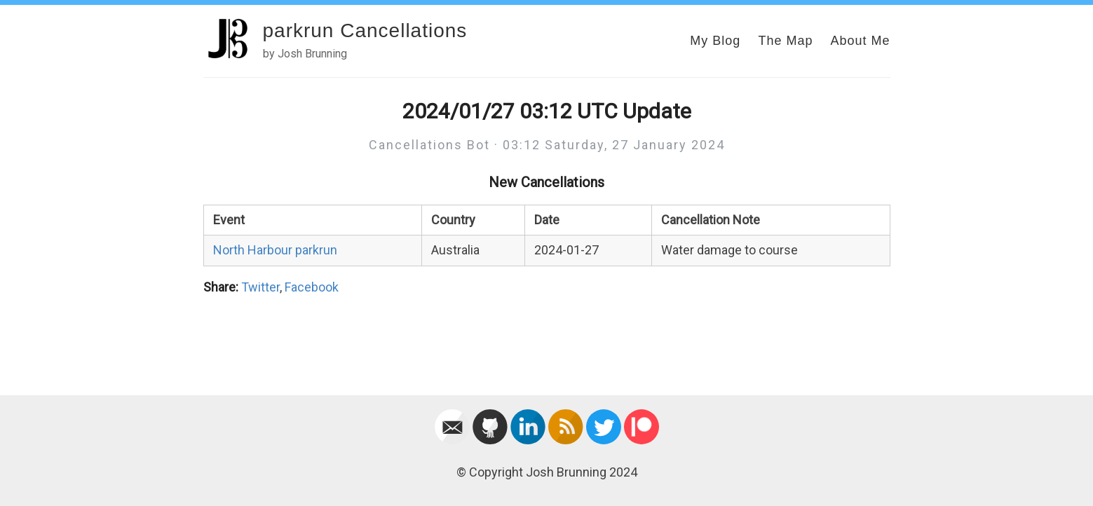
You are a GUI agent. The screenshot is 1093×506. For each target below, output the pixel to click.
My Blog (715, 41)
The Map (785, 41)
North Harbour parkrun (275, 249)
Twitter (260, 287)
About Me (860, 41)
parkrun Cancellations (365, 30)
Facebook (312, 287)
